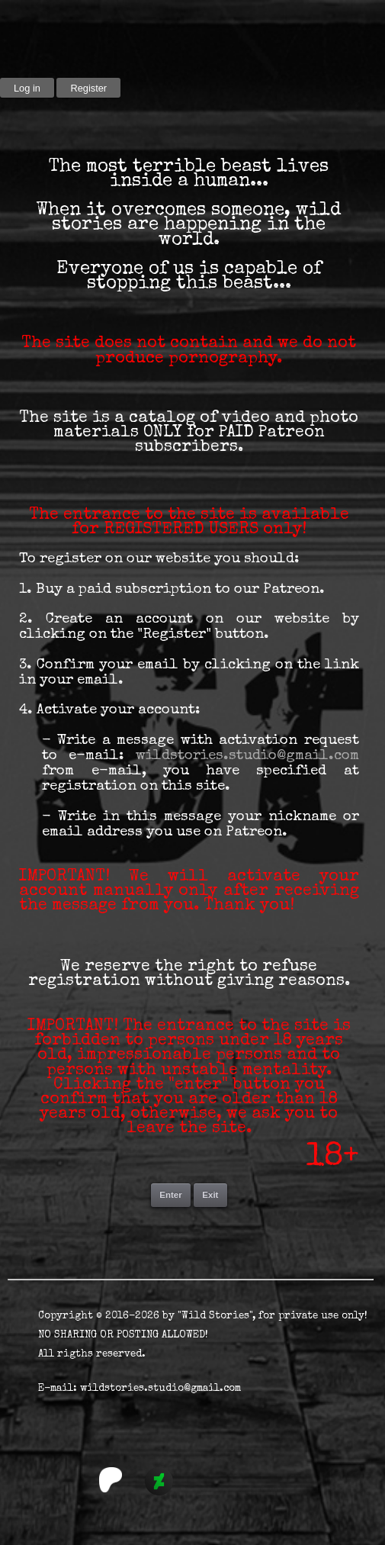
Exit (210, 1194)
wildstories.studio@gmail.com (247, 756)
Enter (170, 1194)
